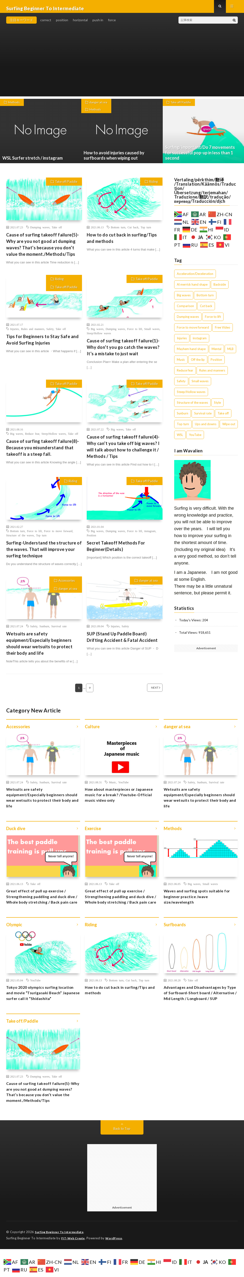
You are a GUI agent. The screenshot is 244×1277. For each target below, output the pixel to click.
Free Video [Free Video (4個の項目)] (222, 331)
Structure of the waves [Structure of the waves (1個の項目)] (192, 406)
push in (97, 24)
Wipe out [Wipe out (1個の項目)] (228, 428)
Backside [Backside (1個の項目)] (220, 288)
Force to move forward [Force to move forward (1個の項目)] (193, 331)
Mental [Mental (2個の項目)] (216, 353)
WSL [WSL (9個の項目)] (180, 438)
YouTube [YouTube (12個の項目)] (195, 438)
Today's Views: (190, 624)
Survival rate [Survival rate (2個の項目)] (203, 417)
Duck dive (15, 835)
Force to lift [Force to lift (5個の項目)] (213, 320)
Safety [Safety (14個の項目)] (181, 385)
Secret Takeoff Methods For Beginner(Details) (116, 550)
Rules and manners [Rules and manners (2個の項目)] (212, 374)
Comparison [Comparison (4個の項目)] (185, 310)
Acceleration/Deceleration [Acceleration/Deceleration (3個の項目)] (195, 277)
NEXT (149, 692)
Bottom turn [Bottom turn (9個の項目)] (205, 299)
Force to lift (134, 332)
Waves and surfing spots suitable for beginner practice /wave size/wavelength (198, 905)
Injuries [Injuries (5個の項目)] (182, 342)
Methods (15, 107)
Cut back (132, 231)
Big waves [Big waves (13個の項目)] (184, 299)
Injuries (14, 332)
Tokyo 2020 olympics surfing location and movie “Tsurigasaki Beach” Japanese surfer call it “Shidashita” (39, 1013)
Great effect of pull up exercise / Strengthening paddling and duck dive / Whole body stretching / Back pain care (43, 908)
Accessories (66, 584)
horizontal (80, 24)
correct (45, 24)
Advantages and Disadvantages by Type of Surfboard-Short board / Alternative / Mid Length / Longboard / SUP (200, 1013)
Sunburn (44, 629)
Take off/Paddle (183, 107)
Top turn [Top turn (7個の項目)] (183, 428)
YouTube (123, 786)
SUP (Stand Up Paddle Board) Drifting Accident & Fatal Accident (122, 641)
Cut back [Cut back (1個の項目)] (206, 310)
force (112, 24)
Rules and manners (32, 332)
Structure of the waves (20, 539)
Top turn (146, 231)
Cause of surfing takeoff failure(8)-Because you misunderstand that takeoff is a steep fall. (42, 451)
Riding (153, 185)
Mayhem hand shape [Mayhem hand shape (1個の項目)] (191, 353)
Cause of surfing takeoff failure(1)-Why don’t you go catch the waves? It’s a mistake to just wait (123, 351)
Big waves (97, 332)
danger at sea (99, 107)
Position (91, 539)
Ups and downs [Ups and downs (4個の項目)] (205, 428)
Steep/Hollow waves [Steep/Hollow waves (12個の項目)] (191, 396)
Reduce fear (32, 437)
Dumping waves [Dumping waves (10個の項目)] (188, 320)
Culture (92, 730)
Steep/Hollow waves (99, 336)
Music (112, 786)
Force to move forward (58, 534)
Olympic (14, 940)
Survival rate (59, 629)
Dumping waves (40, 231)
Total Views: (188, 636)
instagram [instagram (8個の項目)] (200, 342)
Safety (50, 332)
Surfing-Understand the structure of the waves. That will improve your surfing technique (44, 553)
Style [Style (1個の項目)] (217, 406)
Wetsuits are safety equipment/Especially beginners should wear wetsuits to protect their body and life (39, 647)
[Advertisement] (122, 66)
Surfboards (175, 940)
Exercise (93, 835)
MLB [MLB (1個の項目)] (230, 353)
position (62, 24)
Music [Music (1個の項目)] (181, 363)
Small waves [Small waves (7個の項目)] (200, 385)
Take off (57, 231)
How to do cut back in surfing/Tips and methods (122, 242)
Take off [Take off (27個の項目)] (223, 417)
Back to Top (122, 1157)
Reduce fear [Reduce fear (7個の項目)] (185, 374)
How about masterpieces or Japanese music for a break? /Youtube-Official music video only (121, 800)
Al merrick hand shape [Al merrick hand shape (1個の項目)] (192, 288)
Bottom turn (118, 231)
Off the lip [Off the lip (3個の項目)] (198, 363)
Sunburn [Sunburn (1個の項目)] (182, 417)
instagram (149, 534)
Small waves (151, 332)
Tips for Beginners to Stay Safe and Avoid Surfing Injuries (42, 343)
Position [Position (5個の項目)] (216, 363)
